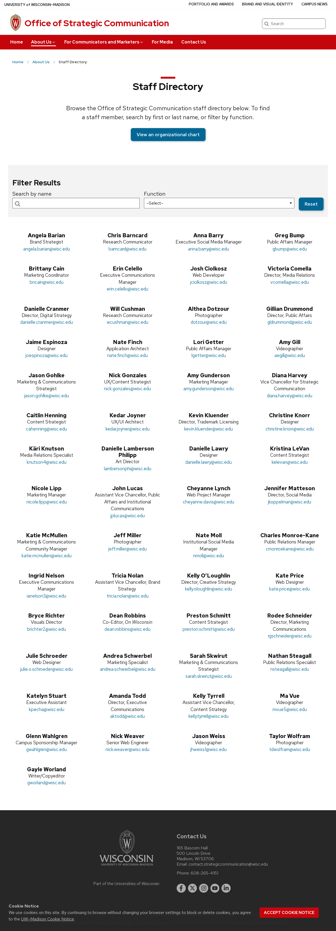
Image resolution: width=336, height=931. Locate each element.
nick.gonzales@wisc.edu (127, 389)
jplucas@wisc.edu (127, 516)
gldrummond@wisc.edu (289, 322)
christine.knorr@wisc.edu (290, 429)
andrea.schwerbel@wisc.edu (127, 669)
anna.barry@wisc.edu (208, 249)
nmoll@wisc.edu (208, 556)
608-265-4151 (204, 873)
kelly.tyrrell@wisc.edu (209, 716)
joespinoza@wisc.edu (46, 355)
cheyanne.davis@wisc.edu (208, 502)
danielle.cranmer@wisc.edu (46, 322)
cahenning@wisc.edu (46, 429)
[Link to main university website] (126, 866)
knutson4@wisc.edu (46, 462)
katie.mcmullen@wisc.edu (47, 556)
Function (155, 193)
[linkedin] (226, 888)
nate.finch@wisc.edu (127, 355)
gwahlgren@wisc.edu (46, 749)
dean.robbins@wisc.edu (127, 629)
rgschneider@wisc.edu (289, 636)
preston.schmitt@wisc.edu (209, 629)
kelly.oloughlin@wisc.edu (208, 589)
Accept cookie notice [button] (289, 912)
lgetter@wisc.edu (208, 355)
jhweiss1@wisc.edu (208, 749)
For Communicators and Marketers (104, 42)
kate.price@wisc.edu (289, 589)
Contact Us (193, 42)
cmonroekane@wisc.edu (290, 549)
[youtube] (215, 888)
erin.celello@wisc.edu (127, 289)
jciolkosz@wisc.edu (208, 282)
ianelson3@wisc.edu (46, 596)
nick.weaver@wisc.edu (127, 749)
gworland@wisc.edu (46, 783)
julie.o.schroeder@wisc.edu (46, 669)
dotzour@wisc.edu (209, 322)
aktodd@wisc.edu (127, 716)
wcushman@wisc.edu (127, 322)
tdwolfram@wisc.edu (289, 749)
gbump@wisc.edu (290, 249)
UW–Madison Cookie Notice (47, 919)
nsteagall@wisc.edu (289, 669)
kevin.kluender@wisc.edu (208, 429)
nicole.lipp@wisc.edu (46, 502)
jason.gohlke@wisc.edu (46, 396)
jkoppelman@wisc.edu (289, 502)
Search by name (32, 193)
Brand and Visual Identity (267, 4)
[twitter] (192, 888)
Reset (311, 204)
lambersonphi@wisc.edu (127, 469)
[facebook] (181, 888)
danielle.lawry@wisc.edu (208, 462)
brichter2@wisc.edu (46, 629)
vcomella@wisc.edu (289, 282)
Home (16, 42)
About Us (43, 42)
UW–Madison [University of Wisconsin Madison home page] (37, 4)
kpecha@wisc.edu (46, 709)
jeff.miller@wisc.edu (127, 549)
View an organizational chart (168, 135)
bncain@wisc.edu (46, 282)
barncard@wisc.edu (127, 249)
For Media (162, 42)
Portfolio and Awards (211, 4)
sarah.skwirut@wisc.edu (209, 676)
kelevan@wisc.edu (290, 462)
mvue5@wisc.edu (290, 709)
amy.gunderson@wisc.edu (208, 389)
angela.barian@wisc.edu (46, 249)
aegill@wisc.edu (289, 355)
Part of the (126, 883)
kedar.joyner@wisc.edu (128, 429)
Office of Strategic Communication (97, 23)
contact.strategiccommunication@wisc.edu (228, 864)
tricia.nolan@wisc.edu (128, 596)
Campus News (314, 4)
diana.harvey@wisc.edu (289, 396)
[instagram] (203, 888)
